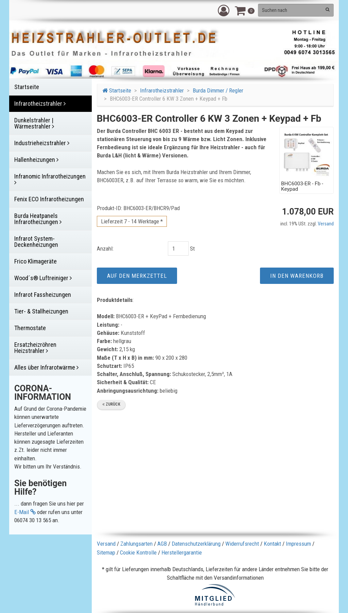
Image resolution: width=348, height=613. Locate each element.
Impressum (298, 543)
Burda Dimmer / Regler (218, 90)
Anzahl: (105, 248)
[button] (223, 10)
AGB (162, 543)
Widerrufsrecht (242, 543)
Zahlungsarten (136, 543)
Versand (326, 224)
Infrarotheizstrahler (162, 90)
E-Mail (25, 512)
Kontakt (272, 543)
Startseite (116, 90)
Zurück (111, 404)
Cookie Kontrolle (138, 552)
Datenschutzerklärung (196, 543)
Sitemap (106, 552)
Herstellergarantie (181, 552)
